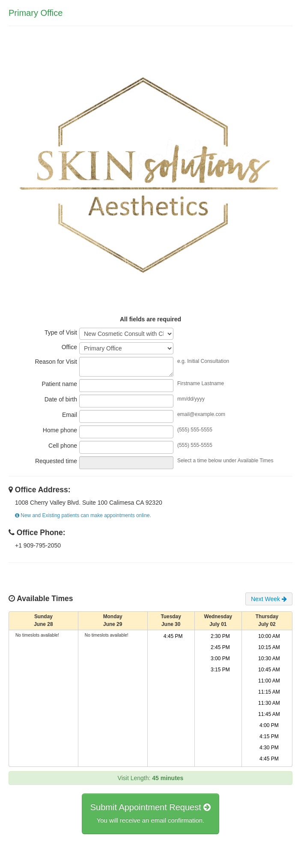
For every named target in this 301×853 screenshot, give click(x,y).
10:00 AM (269, 638)
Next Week (269, 600)
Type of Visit (61, 334)
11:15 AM (269, 694)
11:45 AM (269, 716)
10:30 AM (269, 660)
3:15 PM (220, 671)
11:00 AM (269, 682)
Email (69, 418)
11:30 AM (269, 705)
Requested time (56, 464)
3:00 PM (220, 660)
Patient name (59, 387)
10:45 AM (269, 671)
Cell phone (62, 449)
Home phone (60, 433)
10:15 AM (269, 649)
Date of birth (61, 402)
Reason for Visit (56, 365)
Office (69, 349)
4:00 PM (269, 727)
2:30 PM (220, 638)
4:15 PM (269, 738)
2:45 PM (220, 649)
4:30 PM (269, 749)
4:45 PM (173, 638)
